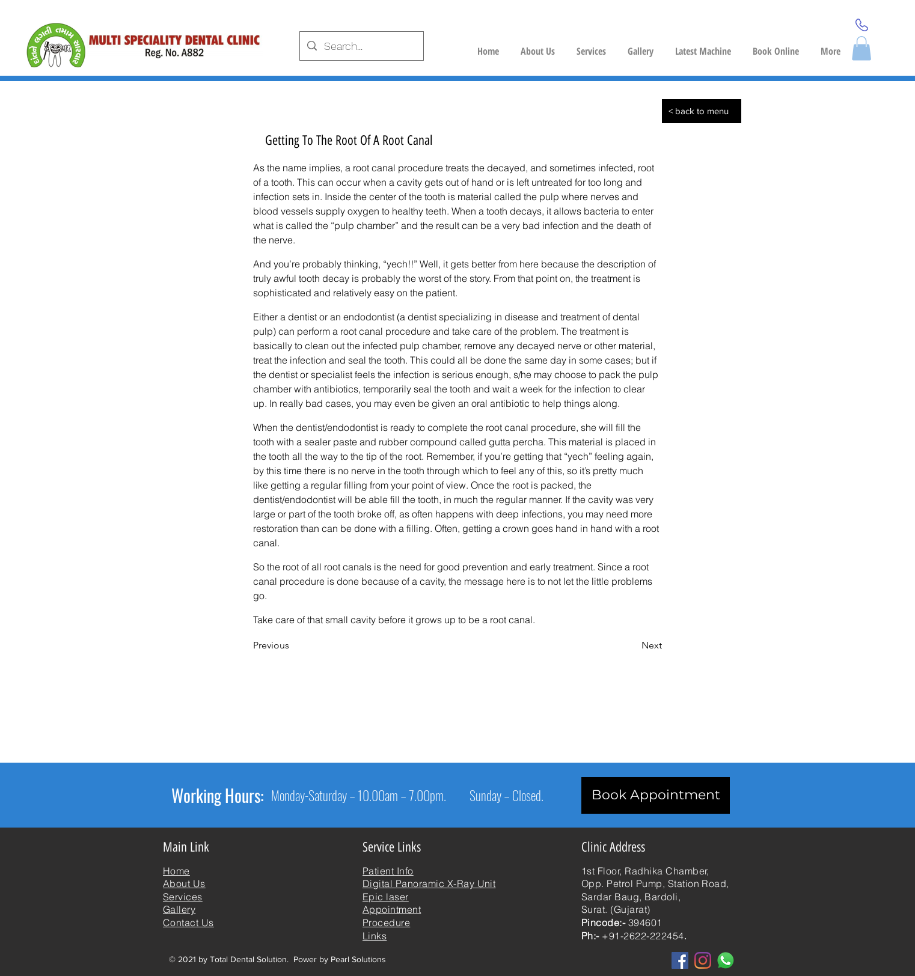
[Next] (632, 645)
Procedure (386, 923)
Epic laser (386, 897)
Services (183, 897)
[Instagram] (702, 960)
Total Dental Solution (248, 959)
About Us (184, 883)
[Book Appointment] (655, 795)
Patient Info (388, 871)
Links (375, 936)
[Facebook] (680, 960)
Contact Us (188, 923)
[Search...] (361, 46)
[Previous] (292, 645)
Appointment (392, 909)
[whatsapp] (725, 960)
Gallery (179, 909)
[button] (703, 46)
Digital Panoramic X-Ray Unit (429, 883)
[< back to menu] (701, 111)
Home (176, 871)
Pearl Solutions (358, 959)
